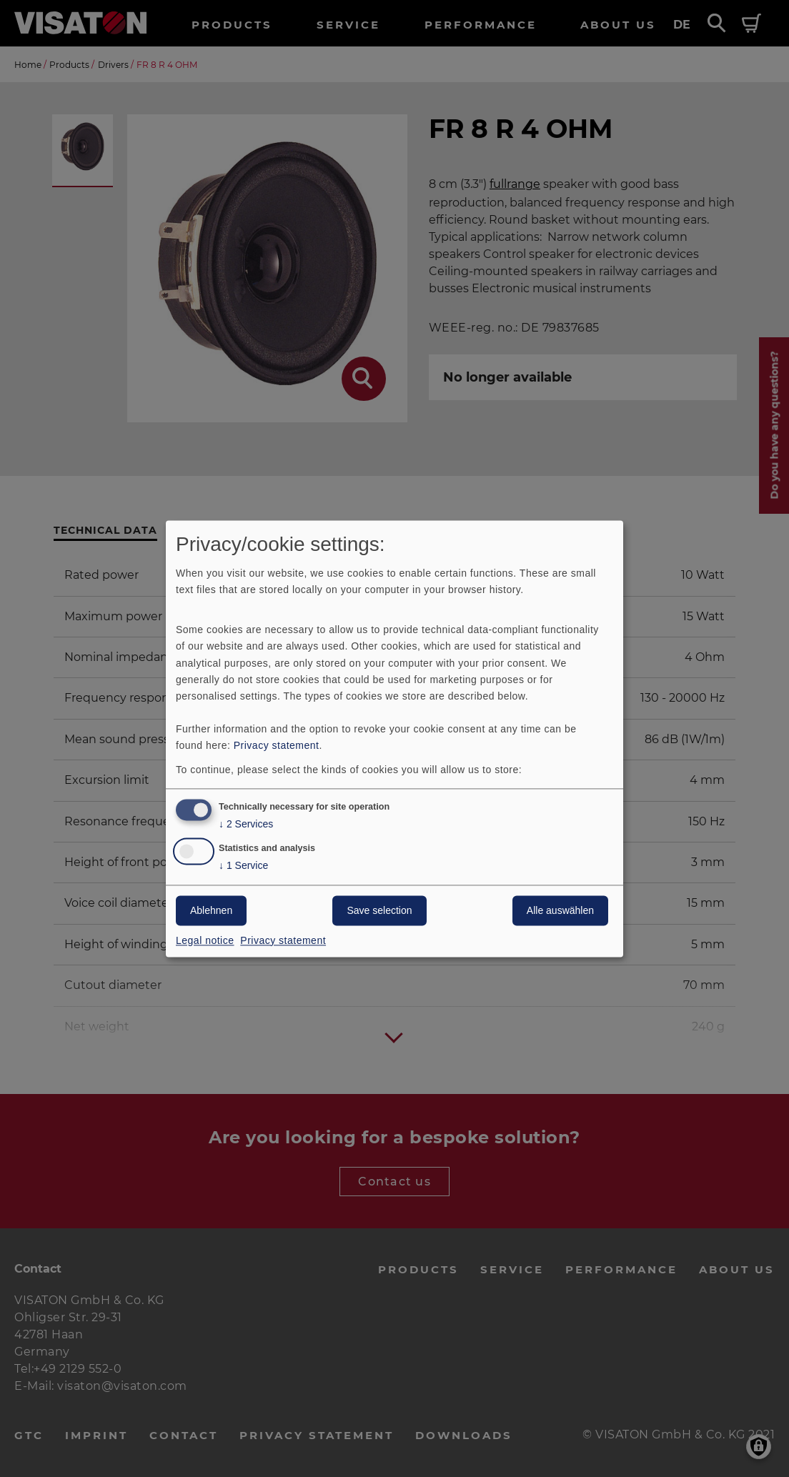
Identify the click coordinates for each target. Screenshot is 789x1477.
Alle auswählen (560, 910)
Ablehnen (211, 910)
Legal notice (205, 940)
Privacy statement (276, 745)
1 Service (243, 865)
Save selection (379, 910)
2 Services (246, 824)
